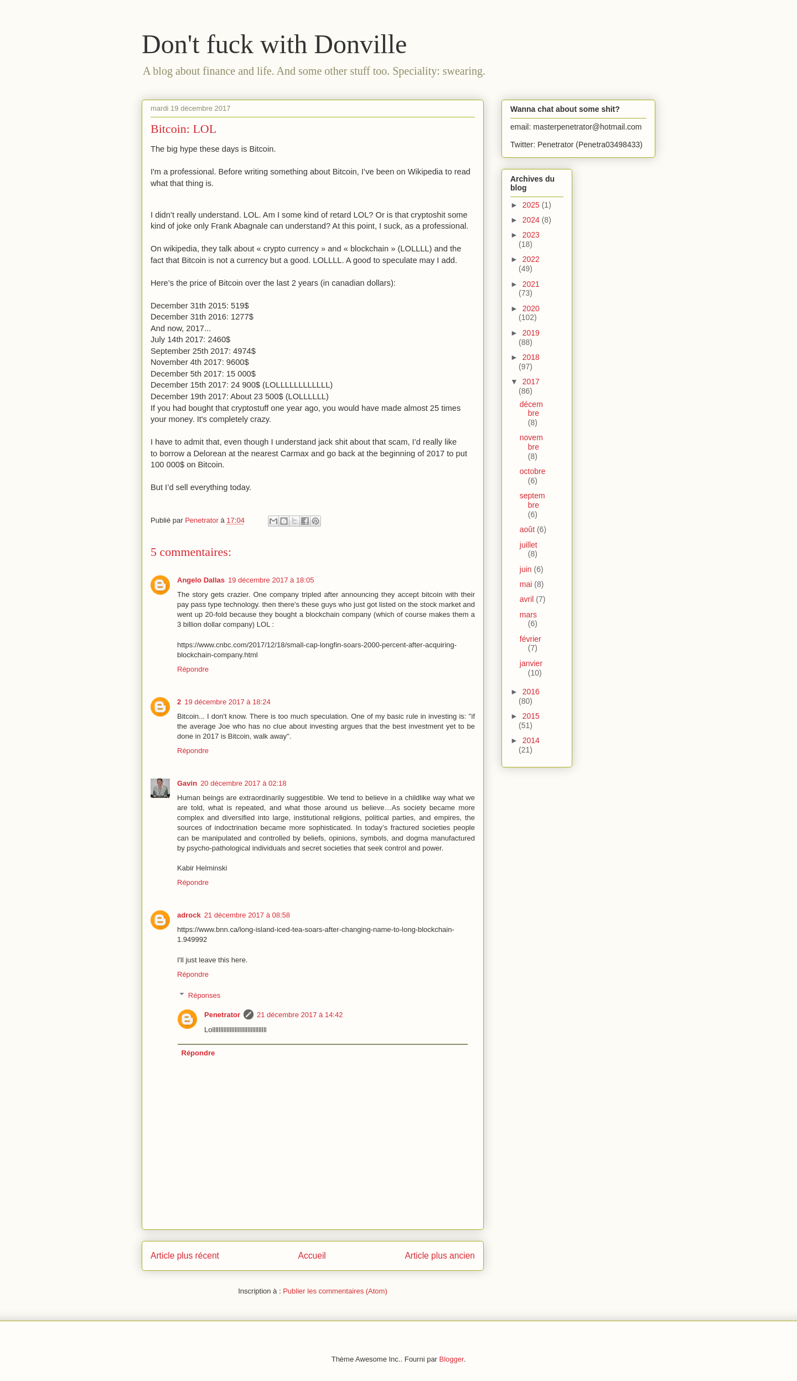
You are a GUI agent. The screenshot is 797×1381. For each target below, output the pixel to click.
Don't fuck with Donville (274, 44)
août (528, 529)
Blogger (451, 1359)
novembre (531, 442)
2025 (532, 204)
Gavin (187, 783)
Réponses (204, 995)
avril (528, 599)
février (530, 639)
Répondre (193, 669)
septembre (532, 500)
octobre (533, 471)
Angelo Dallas (201, 580)
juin (527, 569)
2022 (531, 259)
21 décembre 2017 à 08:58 (247, 915)
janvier (531, 663)
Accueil (312, 1255)
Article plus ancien (440, 1255)
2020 (531, 308)
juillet (528, 544)
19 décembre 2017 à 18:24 (227, 702)
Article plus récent (185, 1255)
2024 (532, 219)
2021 (531, 284)
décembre (531, 409)
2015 (531, 716)
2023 (531, 234)
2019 (531, 332)
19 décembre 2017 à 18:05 (271, 580)
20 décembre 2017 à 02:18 (243, 783)
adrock (189, 915)
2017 (531, 381)
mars (528, 614)
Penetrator (222, 1015)
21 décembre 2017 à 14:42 (300, 1015)
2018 (531, 357)
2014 (531, 740)
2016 (531, 691)
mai (527, 584)
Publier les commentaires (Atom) (335, 1291)
